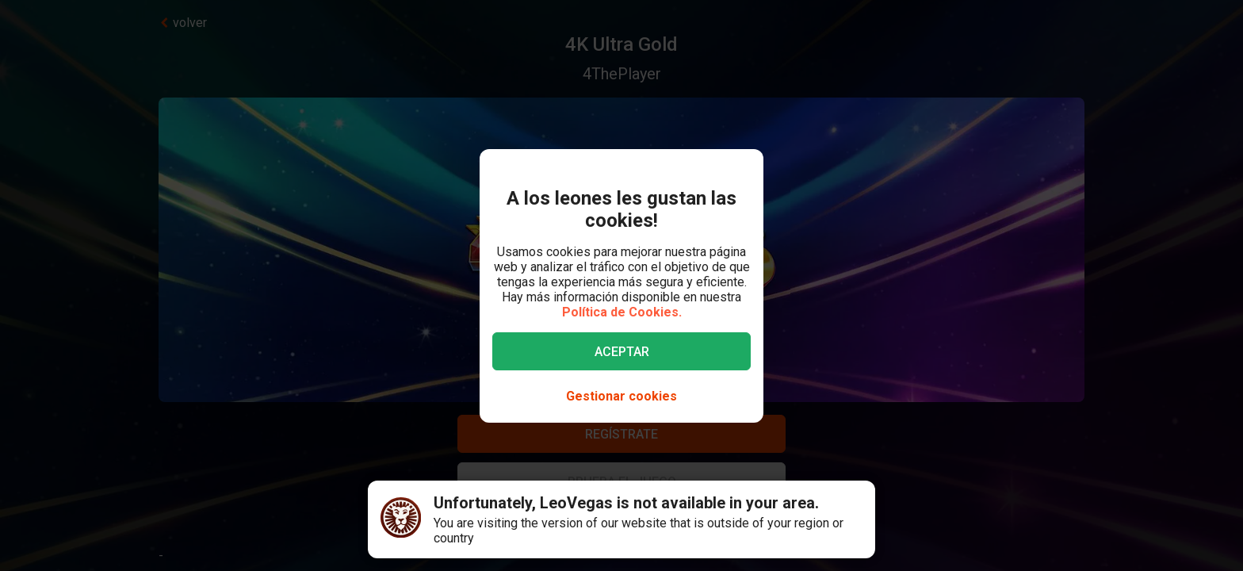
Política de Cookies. (622, 312)
